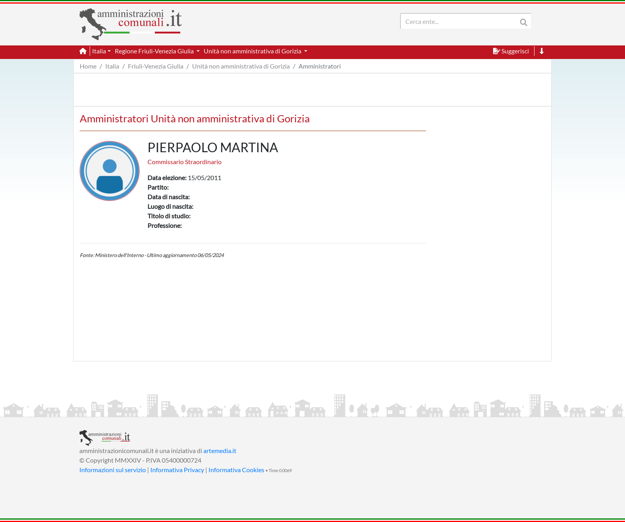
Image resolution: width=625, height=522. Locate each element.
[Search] (460, 21)
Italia (112, 66)
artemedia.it (219, 450)
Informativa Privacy (177, 469)
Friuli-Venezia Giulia (155, 66)
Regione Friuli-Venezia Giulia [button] (155, 51)
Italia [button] (99, 51)
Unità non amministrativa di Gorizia (241, 66)
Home (88, 66)
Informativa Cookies (236, 469)
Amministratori (320, 66)
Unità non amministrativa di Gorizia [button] (253, 51)
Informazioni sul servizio (112, 469)
